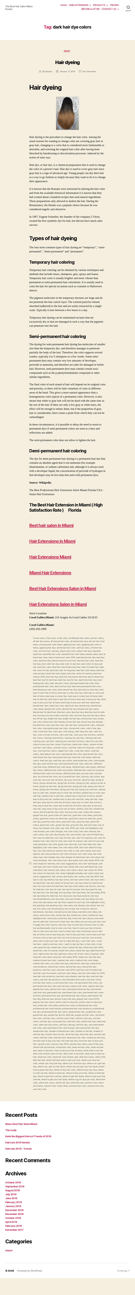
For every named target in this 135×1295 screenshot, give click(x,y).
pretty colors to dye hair (55, 1020)
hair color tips (92, 882)
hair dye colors (56, 897)
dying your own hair (46, 809)
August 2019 (12, 1207)
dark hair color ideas (83, 774)
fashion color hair (54, 828)
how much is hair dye (78, 938)
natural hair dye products (68, 986)
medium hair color (41, 979)
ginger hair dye (83, 831)
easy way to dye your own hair (64, 825)
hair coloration (93, 885)
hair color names (65, 869)
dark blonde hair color (72, 771)
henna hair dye (74, 932)
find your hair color (48, 831)
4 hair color (62, 654)
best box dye (63, 676)
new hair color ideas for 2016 (63, 992)
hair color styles (56, 878)
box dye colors (94, 730)
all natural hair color (60, 657)
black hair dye (39, 724)
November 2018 (14, 1231)
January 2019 (13, 1223)
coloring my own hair (71, 755)
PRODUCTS (99, 5)
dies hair (97, 781)
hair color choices (66, 850)
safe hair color (67, 1039)
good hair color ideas (56, 834)
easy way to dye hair (81, 822)
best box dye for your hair (83, 676)
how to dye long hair (83, 951)
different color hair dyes (44, 784)
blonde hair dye (40, 727)
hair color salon (84, 872)
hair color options (82, 869)
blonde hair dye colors (60, 727)
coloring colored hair (50, 755)
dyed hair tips (39, 799)
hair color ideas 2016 (49, 866)
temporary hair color (81, 1055)
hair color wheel (53, 885)
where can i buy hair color (45, 1080)
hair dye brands (40, 897)
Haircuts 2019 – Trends (18, 1165)
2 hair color (51, 654)
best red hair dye (94, 702)
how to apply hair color (62, 941)
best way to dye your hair (54, 717)
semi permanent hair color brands (59, 1046)
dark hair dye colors (63, 777)
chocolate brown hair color (46, 746)
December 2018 (14, 1227)
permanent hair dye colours (66, 1014)
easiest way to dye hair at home (48, 815)
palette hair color (94, 1005)
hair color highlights (83, 863)
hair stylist (97, 923)
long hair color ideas (81, 973)
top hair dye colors (89, 1061)
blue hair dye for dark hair (64, 730)
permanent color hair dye (88, 1008)
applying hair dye (55, 664)
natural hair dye (47, 986)
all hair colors (98, 654)
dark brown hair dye (42, 774)
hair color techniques (75, 882)
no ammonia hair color (43, 1001)
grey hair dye (54, 844)
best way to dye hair (74, 714)
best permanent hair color (45, 702)
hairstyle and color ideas (73, 929)
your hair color (82, 1106)
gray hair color (47, 840)
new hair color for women (84, 989)
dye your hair (55, 796)
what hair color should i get (86, 1074)
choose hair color (68, 746)
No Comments (90, 72)
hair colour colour (60, 888)
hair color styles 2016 (75, 878)
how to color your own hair (71, 948)
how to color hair (82, 941)
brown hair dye (53, 739)
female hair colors (72, 828)
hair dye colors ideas (75, 904)
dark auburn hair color (50, 771)
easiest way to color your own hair (58, 812)
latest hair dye (47, 970)
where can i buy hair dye (70, 1080)
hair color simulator (96, 875)
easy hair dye (74, 818)
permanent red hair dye (92, 1014)
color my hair (96, 749)
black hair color (92, 721)
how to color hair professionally (61, 945)
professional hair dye (88, 1027)
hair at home (82, 844)
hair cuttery (73, 894)
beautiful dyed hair (42, 670)
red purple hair (53, 1039)
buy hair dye (53, 743)
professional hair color (77, 1024)
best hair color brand (85, 683)
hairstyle (57, 929)
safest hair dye (82, 1039)
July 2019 (10, 1211)
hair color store (40, 878)
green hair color (93, 840)
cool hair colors (61, 765)
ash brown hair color (75, 664)
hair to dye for (91, 926)
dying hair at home (89, 799)
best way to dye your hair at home (83, 717)
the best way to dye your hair (56, 1058)
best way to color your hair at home (65, 711)
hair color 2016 (46, 847)
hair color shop (78, 875)
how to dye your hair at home (56, 954)
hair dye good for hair (92, 907)
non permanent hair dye (91, 1001)
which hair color (68, 1099)
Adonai (48, 72)
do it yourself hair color (88, 793)
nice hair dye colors (93, 998)
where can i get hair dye (49, 1083)
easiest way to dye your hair (78, 815)
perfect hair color (41, 1008)
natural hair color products (76, 983)
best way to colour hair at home (48, 714)
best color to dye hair (90, 680)
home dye (68, 935)
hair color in (50, 869)
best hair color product (60, 689)
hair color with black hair (73, 885)
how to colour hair (94, 948)
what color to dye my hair (45, 1074)
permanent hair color (59, 1011)
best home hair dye (50, 698)
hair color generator (89, 859)
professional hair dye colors (46, 1030)
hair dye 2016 (87, 894)
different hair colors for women (67, 790)
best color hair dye (70, 680)
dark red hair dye (57, 781)
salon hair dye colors (49, 1042)
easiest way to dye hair (87, 812)
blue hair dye (45, 730)
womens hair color (48, 1106)
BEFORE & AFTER (90, 9)
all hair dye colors (41, 657)
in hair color (50, 964)
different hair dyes (92, 790)
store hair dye (87, 1052)
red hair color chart (62, 1036)
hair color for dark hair (90, 853)
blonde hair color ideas (70, 724)
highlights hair (55, 935)
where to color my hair (66, 1090)
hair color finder (48, 853)
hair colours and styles (56, 894)
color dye (52, 749)
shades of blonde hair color (62, 1049)
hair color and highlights (65, 847)
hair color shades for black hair (55, 875)
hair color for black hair (68, 853)
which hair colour (85, 1099)
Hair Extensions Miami (61, 557)
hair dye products (88, 913)
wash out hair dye (41, 1068)
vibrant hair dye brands (55, 1065)
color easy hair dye (79, 749)
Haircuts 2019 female (17, 1159)
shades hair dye (40, 1049)
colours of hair (97, 762)
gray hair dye (61, 840)
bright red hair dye (47, 736)
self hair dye (83, 1042)
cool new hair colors (47, 768)
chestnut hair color (87, 743)
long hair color (64, 973)
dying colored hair (70, 799)
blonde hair (53, 724)
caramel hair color (68, 743)
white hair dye (44, 1102)
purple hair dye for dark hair (51, 1033)
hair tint (36, 926)
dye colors (43, 796)
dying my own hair (72, 803)
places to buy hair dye (57, 1017)
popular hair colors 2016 (80, 1017)
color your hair (62, 752)
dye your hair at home (73, 796)
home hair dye (80, 935)
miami (67, 51)
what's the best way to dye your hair (86, 1077)
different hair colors (49, 787)
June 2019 (11, 1215)
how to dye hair (40, 951)
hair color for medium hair (80, 856)
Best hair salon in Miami (62, 525)
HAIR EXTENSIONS (78, 5)
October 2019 (13, 1199)
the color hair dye (79, 1058)
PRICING (114, 5)
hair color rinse (69, 872)
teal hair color (50, 1055)
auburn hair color (78, 667)
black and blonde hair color (71, 721)
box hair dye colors (69, 733)
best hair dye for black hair (52, 695)
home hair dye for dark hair (54, 938)
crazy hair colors (84, 768)
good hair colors (75, 834)
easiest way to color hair (69, 809)
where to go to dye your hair (46, 1099)
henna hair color (58, 932)
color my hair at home (43, 752)
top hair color (53, 1061)
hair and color (68, 844)
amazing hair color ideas (56, 661)
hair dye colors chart (74, 897)
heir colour (44, 932)
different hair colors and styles (74, 787)
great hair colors (76, 840)
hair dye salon (58, 916)
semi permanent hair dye (88, 1046)
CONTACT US (109, 9)
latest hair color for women (76, 967)
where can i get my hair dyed (76, 1083)
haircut (36, 929)
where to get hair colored (81, 1093)
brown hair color (82, 736)
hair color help (66, 863)
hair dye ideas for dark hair (51, 913)
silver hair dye (72, 1052)
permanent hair (40, 1011)
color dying (63, 749)
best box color (49, 676)
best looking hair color (71, 698)
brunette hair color (94, 739)
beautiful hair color (61, 670)
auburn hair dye (95, 667)
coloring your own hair (43, 758)
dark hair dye (46, 777)
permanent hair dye (42, 1014)
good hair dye (78, 837)
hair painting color (60, 923)
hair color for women (52, 859)
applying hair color (78, 661)
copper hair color (66, 768)
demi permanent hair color (78, 781)
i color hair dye (65, 960)
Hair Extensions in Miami (64, 541)
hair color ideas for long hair (74, 866)
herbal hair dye (40, 935)
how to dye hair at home (60, 951)
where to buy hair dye (43, 1090)
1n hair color (39, 654)
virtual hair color (75, 1065)
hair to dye (79, 926)
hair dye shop (89, 916)
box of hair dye (87, 733)
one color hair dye (41, 1005)
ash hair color (92, 664)
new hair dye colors (78, 995)
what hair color (65, 1074)
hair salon (74, 923)
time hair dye (95, 1058)
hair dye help (52, 910)
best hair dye (80, 692)
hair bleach (94, 844)
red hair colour (97, 1036)
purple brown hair (69, 1030)
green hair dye (40, 844)
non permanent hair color (67, 1001)
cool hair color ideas (42, 765)
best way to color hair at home (74, 708)
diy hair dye (48, 793)
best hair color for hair (62, 686)
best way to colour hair (94, 711)
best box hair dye (51, 680)
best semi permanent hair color (48, 705)
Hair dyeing (67, 62)
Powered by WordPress (29, 1287)
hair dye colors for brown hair (57, 900)
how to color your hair (87, 945)
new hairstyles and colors (55, 998)
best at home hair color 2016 (76, 673)
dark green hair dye (62, 774)
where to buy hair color (91, 1087)
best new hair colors (92, 698)
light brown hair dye (85, 970)
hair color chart (49, 850)
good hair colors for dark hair (57, 837)
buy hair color (39, 743)
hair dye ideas (79, 910)
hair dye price (72, 913)
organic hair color (60, 1005)
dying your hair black (76, 806)
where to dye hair (86, 1090)
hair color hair (51, 863)
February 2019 (13, 1219)
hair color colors (83, 850)
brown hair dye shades (73, 739)
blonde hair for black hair (83, 727)
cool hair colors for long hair (82, 765)
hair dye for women (71, 907)
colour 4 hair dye (64, 762)
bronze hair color (65, 736)
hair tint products (64, 926)
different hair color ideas (69, 784)
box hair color (39, 733)
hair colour (46, 888)
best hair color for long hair (87, 686)
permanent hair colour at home (84, 1011)
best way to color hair (48, 708)
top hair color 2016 (69, 1061)
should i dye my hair (55, 1052)
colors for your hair (95, 758)
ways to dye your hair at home (82, 1068)
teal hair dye (64, 1055)
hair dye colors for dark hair (50, 904)
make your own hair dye (61, 976)
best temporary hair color (76, 705)
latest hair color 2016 (52, 967)
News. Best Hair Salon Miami (21, 1140)
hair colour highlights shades (55, 891)
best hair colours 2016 (62, 692)
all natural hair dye (79, 657)
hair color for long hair (56, 856)
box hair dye (53, 733)
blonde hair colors (91, 724)
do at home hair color (65, 793)
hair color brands (86, 847)
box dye (82, 730)
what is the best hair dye (56, 1077)
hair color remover (51, 872)
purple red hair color (75, 1033)
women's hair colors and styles (67, 1102)
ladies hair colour (90, 964)
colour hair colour (81, 762)
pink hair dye (39, 1017)
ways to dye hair (59, 1068)
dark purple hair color (84, 777)
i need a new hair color (84, 960)
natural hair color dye (52, 983)
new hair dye (61, 995)
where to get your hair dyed (90, 1096)
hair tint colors (48, 926)
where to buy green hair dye (65, 1087)
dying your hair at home (53, 806)
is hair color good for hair (69, 964)
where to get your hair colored (61, 1096)
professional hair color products (61, 1027)
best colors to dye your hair (46, 683)
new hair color (88, 986)
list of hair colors (48, 973)
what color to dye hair (89, 1071)
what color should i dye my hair (63, 1071)
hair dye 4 (99, 894)
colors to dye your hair (43, 762)
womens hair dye (66, 1106)
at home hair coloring (59, 667)
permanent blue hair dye (62, 1008)
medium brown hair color (86, 976)
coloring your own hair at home (70, 758)
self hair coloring (68, 1042)
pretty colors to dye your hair (83, 1020)
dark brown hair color (94, 771)
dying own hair (89, 803)
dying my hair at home (51, 803)
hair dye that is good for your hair (70, 919)
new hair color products (89, 992)
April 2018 (11, 1238)
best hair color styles (82, 689)
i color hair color (49, 960)
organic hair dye (77, 1005)
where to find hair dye (57, 1093)
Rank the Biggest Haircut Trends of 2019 (28, 1153)
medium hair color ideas (62, 979)
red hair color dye (80, 1036)
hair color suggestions (53, 882)
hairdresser (46, 929)
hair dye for (91, 904)
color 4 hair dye (84, 746)
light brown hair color (65, 970)
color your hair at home (81, 752)
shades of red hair (85, 1049)
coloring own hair (90, 755)
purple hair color (86, 1030)
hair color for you (71, 859)
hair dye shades (73, 916)
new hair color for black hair (57, 989)
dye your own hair (93, 796)
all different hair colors (80, 654)
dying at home (54, 799)
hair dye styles (46, 919)
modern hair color (83, 979)
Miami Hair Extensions (61, 573)
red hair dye (39, 1039)
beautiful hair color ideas (83, 670)
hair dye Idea (65, 910)
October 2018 (13, 1234)
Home (64, 5)
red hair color (45, 1036)
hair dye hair (39, 910)
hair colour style (78, 891)
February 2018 (13, 1242)
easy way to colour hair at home (55, 822)
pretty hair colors (57, 1024)
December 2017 (14, 1246)
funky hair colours (66, 831)
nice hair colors (75, 998)
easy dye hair (60, 818)
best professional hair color (72, 702)
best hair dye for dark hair (78, 695)
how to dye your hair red (83, 954)
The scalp (11, 1147)
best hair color (67, 683)
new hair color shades (43, 995)
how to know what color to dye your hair (70, 957)
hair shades (85, 923)
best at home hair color (50, 673)
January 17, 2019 (67, 72)
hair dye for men (53, 907)
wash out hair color (93, 1065)
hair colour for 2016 (79, 888)
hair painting (45, 923)
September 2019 (14, 1203)
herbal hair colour (90, 932)
